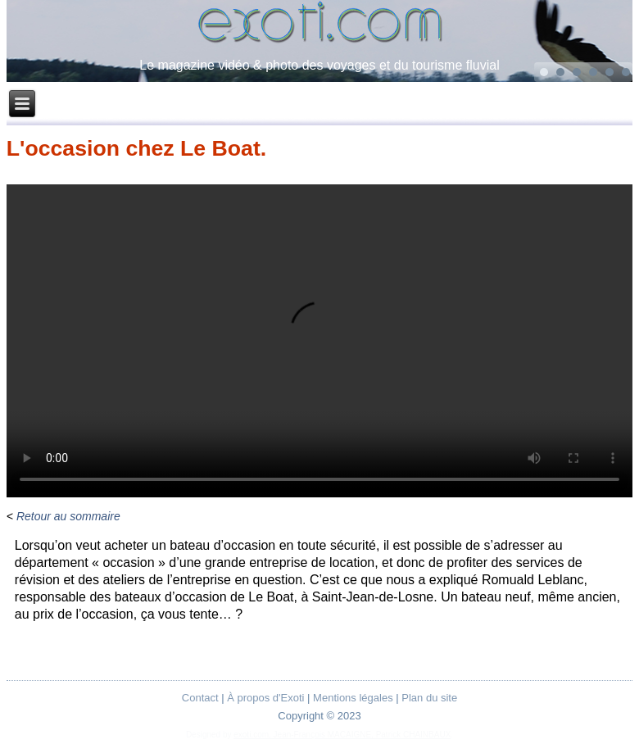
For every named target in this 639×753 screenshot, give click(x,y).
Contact (200, 698)
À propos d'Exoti (265, 698)
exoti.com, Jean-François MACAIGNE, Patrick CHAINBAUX (342, 734)
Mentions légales (353, 698)
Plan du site (429, 698)
